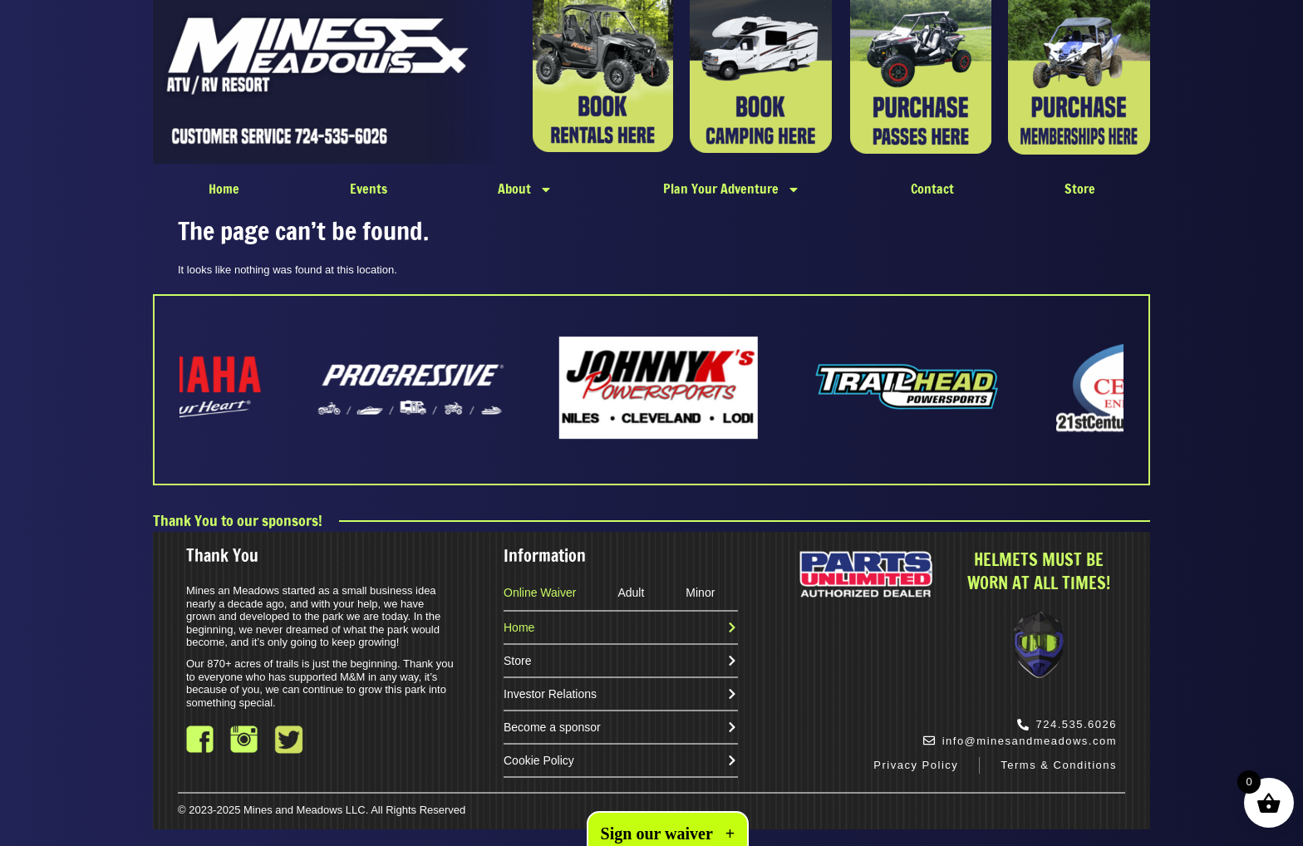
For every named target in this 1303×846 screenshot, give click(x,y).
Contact (932, 189)
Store (1080, 189)
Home (224, 189)
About (525, 189)
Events (368, 189)
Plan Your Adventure (731, 189)
